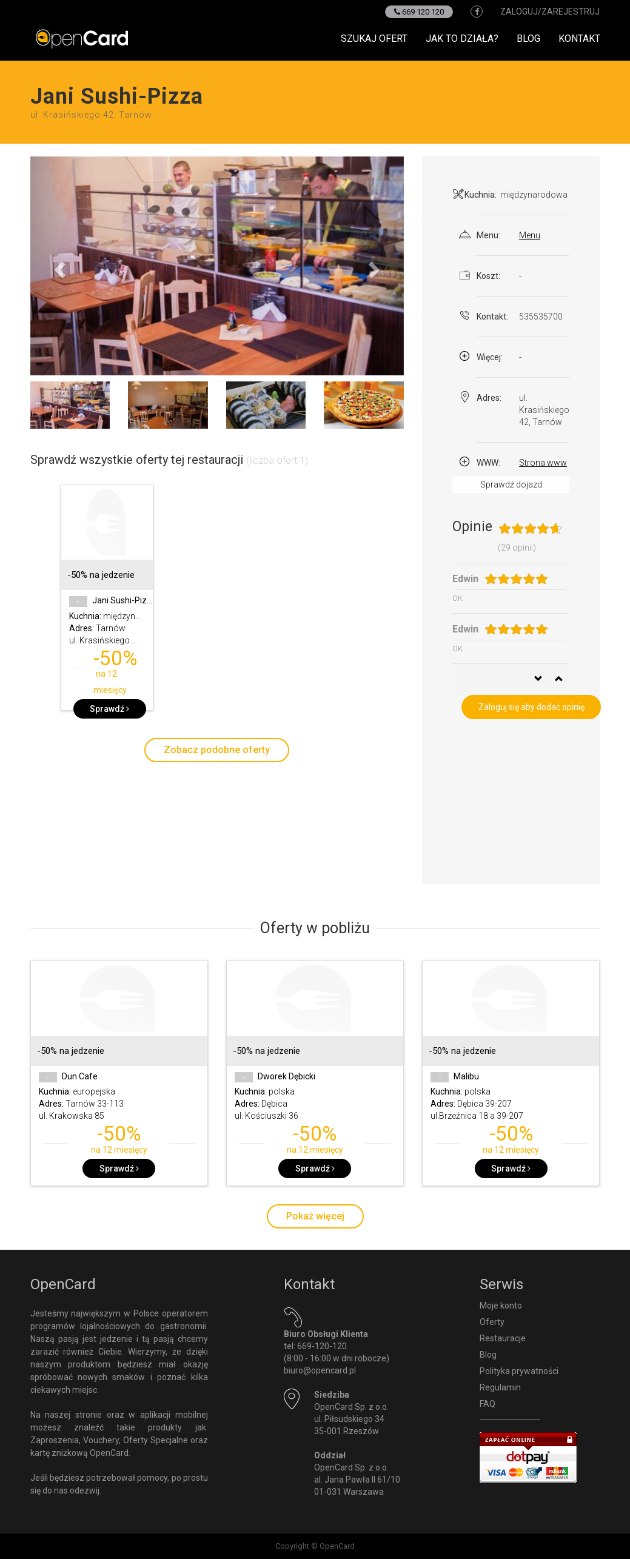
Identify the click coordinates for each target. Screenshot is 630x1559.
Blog (528, 38)
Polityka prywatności (519, 1371)
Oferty (492, 1322)
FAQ (487, 1404)
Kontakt (579, 38)
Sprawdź (109, 709)
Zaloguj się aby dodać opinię (531, 707)
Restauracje (503, 1338)
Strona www (543, 463)
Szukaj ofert (374, 38)
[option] (107, 603)
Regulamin (500, 1387)
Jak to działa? (462, 38)
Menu (529, 235)
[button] (58, 265)
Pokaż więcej (315, 1216)
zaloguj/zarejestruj (550, 11)
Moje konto (501, 1305)
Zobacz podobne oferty (217, 750)
